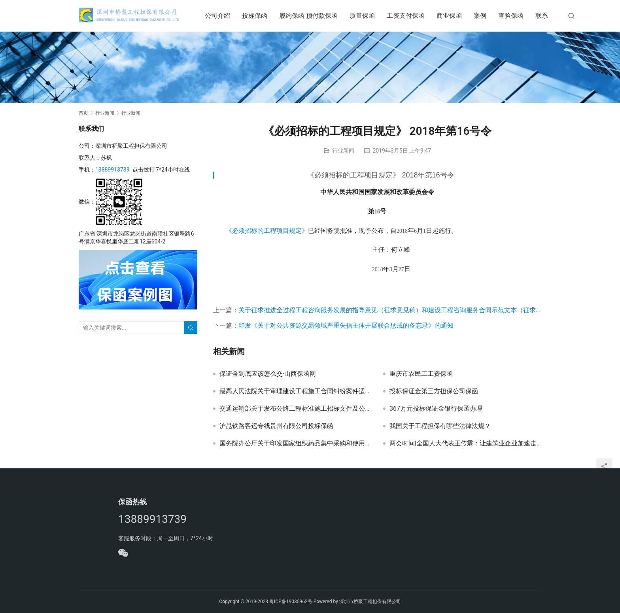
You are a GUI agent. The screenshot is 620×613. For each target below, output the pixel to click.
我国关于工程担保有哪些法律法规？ (440, 426)
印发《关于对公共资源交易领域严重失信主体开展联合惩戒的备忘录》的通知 (346, 325)
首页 (83, 113)
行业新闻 (343, 150)
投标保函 (260, 15)
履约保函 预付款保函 (314, 15)
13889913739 (112, 169)
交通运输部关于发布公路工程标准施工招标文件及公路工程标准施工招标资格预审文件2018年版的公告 (295, 408)
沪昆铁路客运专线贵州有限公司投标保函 (276, 426)
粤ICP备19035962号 (290, 601)
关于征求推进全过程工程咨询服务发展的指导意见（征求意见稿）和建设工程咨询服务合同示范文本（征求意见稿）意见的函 (412, 310)
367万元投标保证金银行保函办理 (435, 408)
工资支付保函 (411, 15)
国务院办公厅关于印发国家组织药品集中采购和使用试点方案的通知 (295, 443)
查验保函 (516, 15)
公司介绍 (223, 15)
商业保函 (454, 15)
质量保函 (367, 15)
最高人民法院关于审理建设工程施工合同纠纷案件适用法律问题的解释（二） (295, 391)
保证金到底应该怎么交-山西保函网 (267, 373)
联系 (547, 15)
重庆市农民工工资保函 (421, 373)
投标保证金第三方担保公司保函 (433, 391)
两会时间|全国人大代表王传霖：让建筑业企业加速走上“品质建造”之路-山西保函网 (465, 443)
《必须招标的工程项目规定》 (267, 230)
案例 (485, 15)
